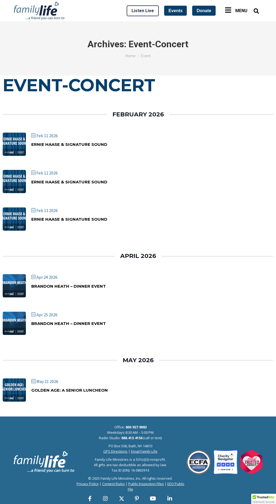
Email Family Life (144, 451)
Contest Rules (113, 483)
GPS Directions (115, 451)
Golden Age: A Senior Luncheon (69, 390)
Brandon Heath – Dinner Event (68, 286)
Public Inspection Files (146, 483)
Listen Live (143, 10)
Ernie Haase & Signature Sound (69, 144)
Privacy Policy (88, 483)
